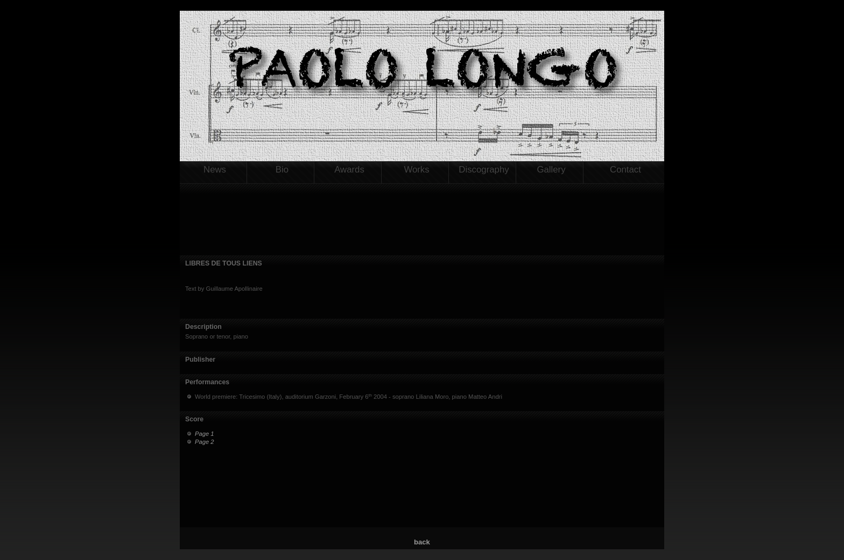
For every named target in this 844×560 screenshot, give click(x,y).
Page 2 (204, 442)
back (422, 542)
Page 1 (204, 433)
